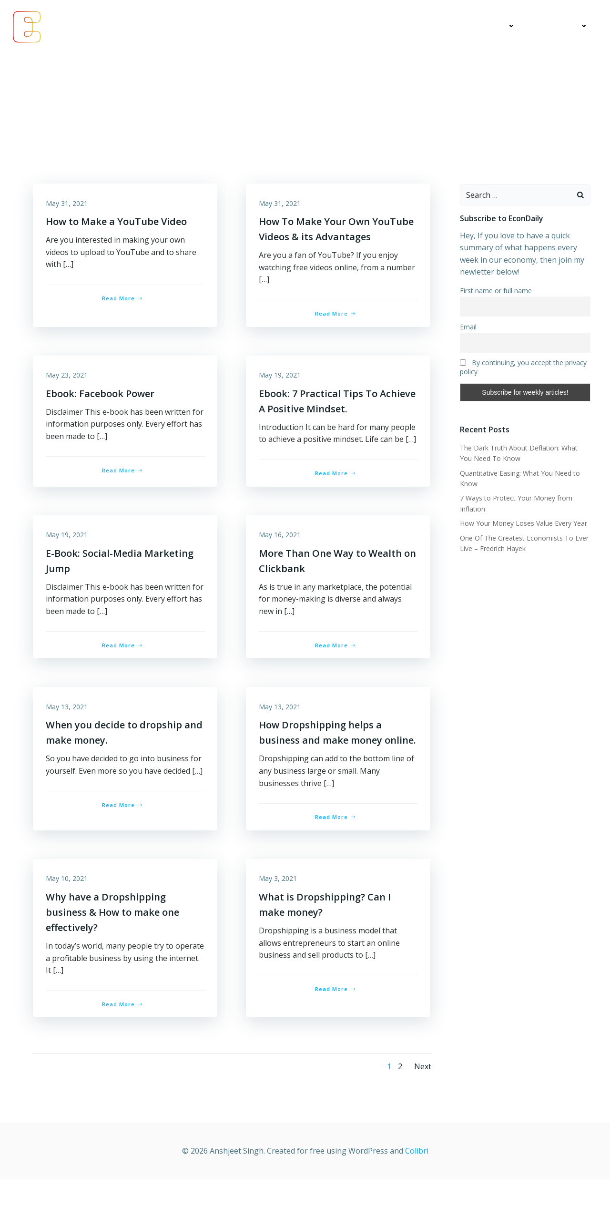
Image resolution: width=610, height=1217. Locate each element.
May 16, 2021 (281, 552)
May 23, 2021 (68, 378)
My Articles (428, 26)
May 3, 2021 (279, 915)
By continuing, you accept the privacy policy (522, 367)
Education (493, 26)
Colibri (416, 1188)
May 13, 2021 (68, 726)
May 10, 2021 (68, 915)
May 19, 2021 (281, 378)
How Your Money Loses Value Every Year (522, 523)
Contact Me (562, 26)
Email (467, 327)
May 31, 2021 (68, 205)
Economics (368, 26)
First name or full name (495, 291)
